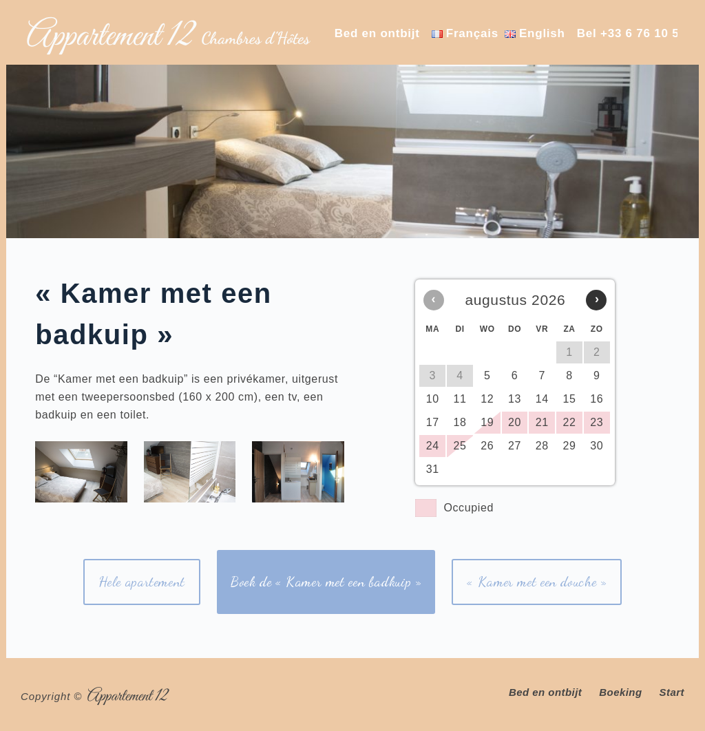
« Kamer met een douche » (537, 581)
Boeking (620, 692)
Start (672, 692)
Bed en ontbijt (377, 33)
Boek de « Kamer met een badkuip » (326, 581)
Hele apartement (141, 581)
